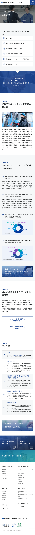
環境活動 (4, 497)
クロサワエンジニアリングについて (25, 470)
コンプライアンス (23, 506)
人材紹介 (20, 481)
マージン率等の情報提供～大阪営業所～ (16, 327)
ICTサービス (21, 477)
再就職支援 (20, 484)
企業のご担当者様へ (22, 20)
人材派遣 (20, 479)
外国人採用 (4, 478)
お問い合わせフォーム (19, 355)
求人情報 (4, 469)
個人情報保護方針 (23, 503)
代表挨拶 (4, 493)
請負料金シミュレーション (26, 445)
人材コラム (5, 508)
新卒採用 (4, 473)
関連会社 (4, 500)
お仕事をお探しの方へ (8, 466)
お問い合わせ (21, 488)
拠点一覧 (4, 495)
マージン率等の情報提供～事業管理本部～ (16, 320)
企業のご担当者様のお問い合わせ (9, 445)
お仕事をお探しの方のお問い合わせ (17, 457)
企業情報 (4, 488)
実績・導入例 (21, 473)
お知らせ (4, 505)
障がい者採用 (5, 476)
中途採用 (4, 471)
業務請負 (20, 475)
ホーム (14, 20)
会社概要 (4, 491)
